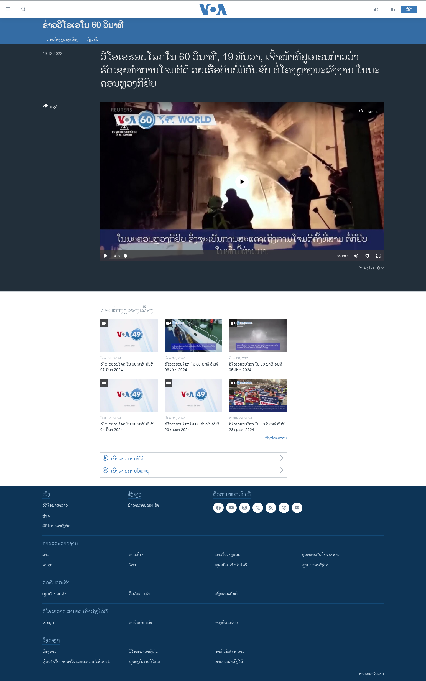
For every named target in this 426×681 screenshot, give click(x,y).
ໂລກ (132, 565)
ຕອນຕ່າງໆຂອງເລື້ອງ (62, 39)
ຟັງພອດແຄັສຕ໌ (226, 594)
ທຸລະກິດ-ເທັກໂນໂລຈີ (231, 565)
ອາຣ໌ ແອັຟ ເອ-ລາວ (229, 651)
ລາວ (45, 555)
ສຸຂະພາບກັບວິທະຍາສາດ (321, 555)
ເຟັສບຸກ (48, 623)
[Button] (50, 107)
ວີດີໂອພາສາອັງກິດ (56, 526)
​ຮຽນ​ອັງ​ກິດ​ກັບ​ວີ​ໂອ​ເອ (144, 662)
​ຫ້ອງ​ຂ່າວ (49, 651)
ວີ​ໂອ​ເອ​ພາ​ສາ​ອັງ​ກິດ (143, 651)
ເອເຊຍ (47, 565)
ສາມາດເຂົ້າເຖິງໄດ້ (229, 662)
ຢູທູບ (46, 516)
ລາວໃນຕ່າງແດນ (227, 555)
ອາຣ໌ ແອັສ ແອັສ (140, 623)
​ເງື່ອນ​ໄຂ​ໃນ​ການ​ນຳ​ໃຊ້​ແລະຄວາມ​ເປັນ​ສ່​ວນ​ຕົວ (76, 662)
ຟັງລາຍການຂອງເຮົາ (143, 505)
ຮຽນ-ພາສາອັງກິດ (315, 565)
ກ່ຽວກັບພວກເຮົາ (54, 594)
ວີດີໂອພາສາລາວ (55, 505)
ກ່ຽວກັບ (93, 39)
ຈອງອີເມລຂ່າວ (226, 623)
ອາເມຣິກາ (136, 555)
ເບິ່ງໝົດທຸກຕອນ (275, 438)
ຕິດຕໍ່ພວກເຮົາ (139, 594)
